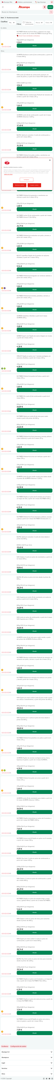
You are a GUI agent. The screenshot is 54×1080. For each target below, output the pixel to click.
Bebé (2, 17)
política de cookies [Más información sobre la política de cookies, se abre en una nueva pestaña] (8, 174)
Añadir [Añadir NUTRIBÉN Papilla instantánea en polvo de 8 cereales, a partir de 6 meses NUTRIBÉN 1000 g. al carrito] (34, 832)
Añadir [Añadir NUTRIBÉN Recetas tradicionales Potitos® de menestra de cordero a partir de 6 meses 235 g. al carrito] (34, 108)
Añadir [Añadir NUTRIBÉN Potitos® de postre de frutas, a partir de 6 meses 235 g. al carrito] (34, 390)
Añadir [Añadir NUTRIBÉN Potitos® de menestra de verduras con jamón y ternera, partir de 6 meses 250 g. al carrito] (34, 691)
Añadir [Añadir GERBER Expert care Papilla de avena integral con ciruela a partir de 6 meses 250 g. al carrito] (34, 350)
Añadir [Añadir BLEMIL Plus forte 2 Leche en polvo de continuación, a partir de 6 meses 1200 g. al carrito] (34, 872)
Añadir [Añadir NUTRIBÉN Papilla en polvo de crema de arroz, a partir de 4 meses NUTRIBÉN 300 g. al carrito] (34, 1013)
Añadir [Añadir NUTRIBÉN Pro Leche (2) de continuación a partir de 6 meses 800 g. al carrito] (34, 410)
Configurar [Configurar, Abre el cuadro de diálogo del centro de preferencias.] (26, 179)
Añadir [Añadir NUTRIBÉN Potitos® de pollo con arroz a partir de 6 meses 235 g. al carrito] (34, 792)
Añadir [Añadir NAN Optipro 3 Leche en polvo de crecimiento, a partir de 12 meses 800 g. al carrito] (34, 571)
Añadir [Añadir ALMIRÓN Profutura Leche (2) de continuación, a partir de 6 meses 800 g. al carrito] (34, 68)
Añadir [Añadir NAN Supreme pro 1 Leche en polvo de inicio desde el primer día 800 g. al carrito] (34, 731)
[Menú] (3, 7)
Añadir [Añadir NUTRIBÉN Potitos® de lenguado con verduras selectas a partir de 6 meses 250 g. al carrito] (34, 289)
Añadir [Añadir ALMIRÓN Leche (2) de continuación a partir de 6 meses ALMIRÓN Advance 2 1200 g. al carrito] (34, 129)
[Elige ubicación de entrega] (45, 7)
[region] (27, 174)
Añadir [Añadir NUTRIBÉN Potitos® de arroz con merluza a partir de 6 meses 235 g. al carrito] (34, 470)
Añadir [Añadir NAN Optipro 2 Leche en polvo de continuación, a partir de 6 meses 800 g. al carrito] (34, 892)
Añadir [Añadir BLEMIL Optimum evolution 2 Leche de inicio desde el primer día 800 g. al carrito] (34, 551)
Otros (27, 1074)
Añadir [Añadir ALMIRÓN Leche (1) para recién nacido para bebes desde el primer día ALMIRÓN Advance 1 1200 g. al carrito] (34, 490)
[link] (18, 1046)
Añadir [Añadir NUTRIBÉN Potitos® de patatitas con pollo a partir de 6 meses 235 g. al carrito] (34, 752)
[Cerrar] (50, 160)
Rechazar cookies (19, 185)
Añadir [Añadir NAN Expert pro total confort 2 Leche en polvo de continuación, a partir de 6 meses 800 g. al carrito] (34, 953)
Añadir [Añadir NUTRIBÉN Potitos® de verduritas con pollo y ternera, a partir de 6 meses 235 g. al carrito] (34, 249)
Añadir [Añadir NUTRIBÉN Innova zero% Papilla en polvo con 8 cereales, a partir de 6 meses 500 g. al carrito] (34, 852)
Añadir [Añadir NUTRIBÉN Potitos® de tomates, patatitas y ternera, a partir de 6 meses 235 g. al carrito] (34, 309)
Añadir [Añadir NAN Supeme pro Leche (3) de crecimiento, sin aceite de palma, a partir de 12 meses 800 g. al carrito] (34, 611)
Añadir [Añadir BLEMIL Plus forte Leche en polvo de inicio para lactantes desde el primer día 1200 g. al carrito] (34, 973)
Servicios (27, 1068)
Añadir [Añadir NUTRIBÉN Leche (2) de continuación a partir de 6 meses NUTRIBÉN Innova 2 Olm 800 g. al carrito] (34, 229)
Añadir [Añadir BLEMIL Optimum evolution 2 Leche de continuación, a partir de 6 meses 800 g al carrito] (34, 149)
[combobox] (25, 12)
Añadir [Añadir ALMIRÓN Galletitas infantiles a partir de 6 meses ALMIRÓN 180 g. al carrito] (34, 330)
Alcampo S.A (27, 1052)
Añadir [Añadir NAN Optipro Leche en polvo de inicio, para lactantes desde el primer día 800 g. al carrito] (34, 932)
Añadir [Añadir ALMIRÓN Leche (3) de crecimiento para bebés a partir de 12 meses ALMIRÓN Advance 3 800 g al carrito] (34, 812)
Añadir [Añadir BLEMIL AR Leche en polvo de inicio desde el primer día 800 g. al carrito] (34, 591)
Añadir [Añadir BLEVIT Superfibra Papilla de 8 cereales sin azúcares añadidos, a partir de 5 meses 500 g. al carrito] (34, 269)
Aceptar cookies (34, 185)
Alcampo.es (27, 1057)
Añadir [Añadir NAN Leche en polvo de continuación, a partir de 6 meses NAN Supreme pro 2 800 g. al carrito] (34, 631)
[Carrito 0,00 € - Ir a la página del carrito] (50, 7)
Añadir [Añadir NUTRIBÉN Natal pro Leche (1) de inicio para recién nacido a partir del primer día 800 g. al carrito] (34, 430)
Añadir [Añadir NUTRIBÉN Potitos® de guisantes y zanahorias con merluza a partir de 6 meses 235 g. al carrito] (34, 209)
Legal (27, 1063)
